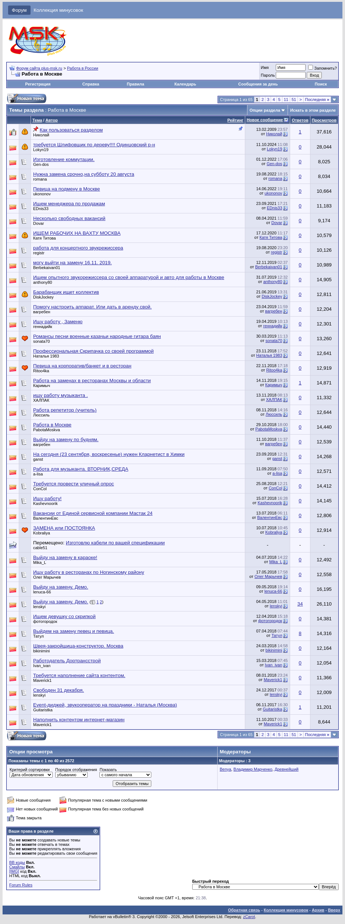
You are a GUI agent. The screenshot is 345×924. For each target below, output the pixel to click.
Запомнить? (322, 68)
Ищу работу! (47, 498)
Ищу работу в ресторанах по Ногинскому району (88, 572)
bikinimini (41, 651)
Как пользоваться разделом (71, 130)
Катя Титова (44, 238)
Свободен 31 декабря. (58, 690)
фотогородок (45, 621)
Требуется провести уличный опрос (73, 484)
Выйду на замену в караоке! (65, 557)
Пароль (268, 75)
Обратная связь (244, 910)
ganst (38, 459)
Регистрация (37, 84)
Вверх (334, 910)
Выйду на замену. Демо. (60, 587)
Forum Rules (20, 885)
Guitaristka (43, 710)
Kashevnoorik (45, 503)
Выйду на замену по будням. (65, 439)
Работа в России (82, 68)
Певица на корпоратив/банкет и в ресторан (82, 366)
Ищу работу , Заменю (57, 321)
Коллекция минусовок (58, 10)
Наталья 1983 (46, 356)
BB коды (17, 862)
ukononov (42, 194)
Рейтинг (235, 120)
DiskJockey (43, 297)
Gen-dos (41, 164)
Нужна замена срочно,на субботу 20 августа (83, 174)
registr (39, 253)
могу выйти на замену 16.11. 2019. (72, 262)
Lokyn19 (41, 149)
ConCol (40, 489)
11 (286, 99)
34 (300, 604)
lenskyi (39, 606)
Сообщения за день (258, 84)
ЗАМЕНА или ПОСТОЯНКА (64, 528)
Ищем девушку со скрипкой (64, 616)
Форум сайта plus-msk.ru (39, 68)
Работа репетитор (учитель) (64, 410)
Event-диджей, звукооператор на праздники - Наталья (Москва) (105, 705)
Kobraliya (41, 533)
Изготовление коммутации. (64, 159)
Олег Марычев (47, 577)
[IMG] (14, 871)
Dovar (38, 223)
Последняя (317, 99)
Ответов (300, 120)
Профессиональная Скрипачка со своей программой (93, 351)
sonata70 (41, 341)
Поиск (321, 84)
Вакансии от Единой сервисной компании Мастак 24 (92, 513)
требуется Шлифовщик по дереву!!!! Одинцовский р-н (94, 144)
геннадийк (42, 326)
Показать (108, 769)
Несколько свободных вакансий (69, 218)
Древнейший (287, 769)
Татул (38, 636)
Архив (318, 910)
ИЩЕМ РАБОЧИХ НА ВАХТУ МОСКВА (76, 233)
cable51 (40, 547)
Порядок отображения (76, 769)
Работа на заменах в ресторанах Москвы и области (92, 380)
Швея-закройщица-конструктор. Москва (78, 646)
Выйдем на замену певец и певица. (73, 631)
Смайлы (17, 867)
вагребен (41, 312)
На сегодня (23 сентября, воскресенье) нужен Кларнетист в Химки (108, 454)
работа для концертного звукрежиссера (78, 248)
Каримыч (41, 385)
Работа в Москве (52, 425)
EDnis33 (41, 208)
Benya (225, 769)
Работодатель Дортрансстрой (67, 660)
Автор (51, 120)
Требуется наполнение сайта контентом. (79, 675)
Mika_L (39, 562)
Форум (19, 10)
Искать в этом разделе (313, 110)
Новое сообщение (265, 120)
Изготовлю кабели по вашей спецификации (115, 542)
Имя (264, 67)
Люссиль (41, 415)
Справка (90, 84)
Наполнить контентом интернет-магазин (78, 719)
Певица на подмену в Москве (66, 189)
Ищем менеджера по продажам (69, 203)
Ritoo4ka (41, 371)
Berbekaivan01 (46, 267)
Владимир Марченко (252, 769)
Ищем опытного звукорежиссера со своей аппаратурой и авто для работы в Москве (128, 277)
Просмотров (324, 120)
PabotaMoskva (46, 430)
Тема (37, 120)
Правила (135, 84)
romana (40, 179)
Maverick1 (42, 680)
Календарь (185, 84)
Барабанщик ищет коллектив (66, 292)
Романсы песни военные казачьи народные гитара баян (97, 336)
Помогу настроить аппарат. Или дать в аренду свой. (92, 307)
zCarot (249, 916)
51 (294, 99)
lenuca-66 (42, 592)
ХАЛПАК (41, 400)
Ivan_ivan (41, 665)
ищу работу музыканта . (60, 395)
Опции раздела (265, 110)
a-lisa (38, 474)
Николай (41, 135)
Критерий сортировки (30, 769)
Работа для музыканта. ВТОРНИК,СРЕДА (80, 469)
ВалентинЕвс (45, 518)
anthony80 (42, 282)
